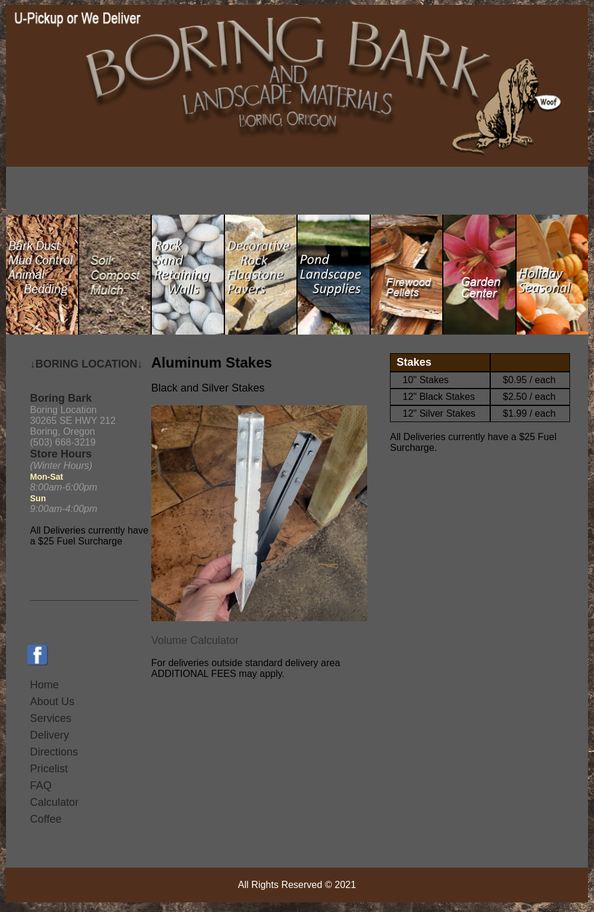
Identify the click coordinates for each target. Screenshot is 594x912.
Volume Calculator (195, 640)
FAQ (41, 785)
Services (50, 718)
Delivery (49, 735)
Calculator (54, 802)
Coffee (46, 819)
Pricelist (49, 769)
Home (44, 685)
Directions (54, 752)
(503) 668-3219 (62, 442)
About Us (52, 702)
